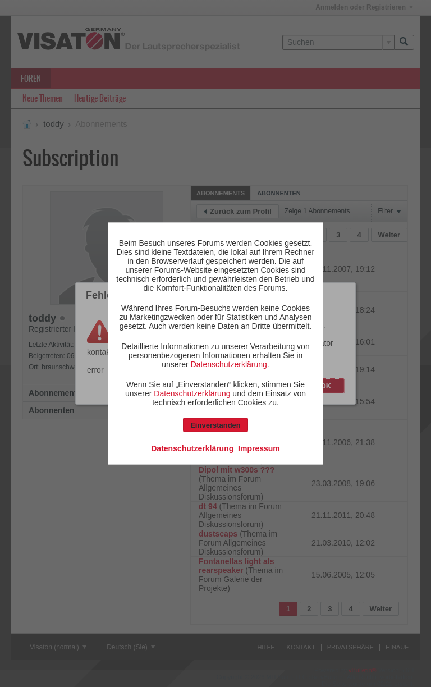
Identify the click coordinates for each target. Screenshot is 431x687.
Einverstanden (215, 425)
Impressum (259, 448)
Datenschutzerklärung (229, 364)
